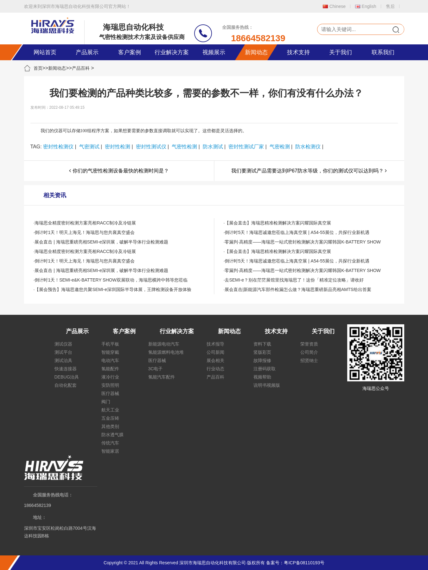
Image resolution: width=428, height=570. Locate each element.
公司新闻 (215, 352)
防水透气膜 (112, 434)
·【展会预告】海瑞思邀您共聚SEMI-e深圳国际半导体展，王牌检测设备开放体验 (113, 289)
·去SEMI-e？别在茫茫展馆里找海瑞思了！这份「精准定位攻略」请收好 (294, 279)
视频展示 (213, 52)
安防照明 (110, 385)
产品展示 (87, 52)
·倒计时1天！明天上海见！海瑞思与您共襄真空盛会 (84, 232)
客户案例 (129, 52)
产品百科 (81, 68)
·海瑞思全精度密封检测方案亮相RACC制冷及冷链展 (85, 222)
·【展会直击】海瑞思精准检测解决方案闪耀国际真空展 (277, 222)
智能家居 (110, 451)
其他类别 (110, 426)
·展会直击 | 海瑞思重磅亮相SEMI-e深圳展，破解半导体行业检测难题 (101, 241)
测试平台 (63, 352)
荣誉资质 (309, 344)
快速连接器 (65, 368)
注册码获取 (264, 368)
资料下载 (262, 344)
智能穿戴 (110, 352)
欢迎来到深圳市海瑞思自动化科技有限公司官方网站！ (77, 6)
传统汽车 (110, 442)
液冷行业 (110, 376)
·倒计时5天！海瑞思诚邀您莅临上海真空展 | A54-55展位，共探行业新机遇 (296, 232)
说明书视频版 (266, 385)
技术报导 (215, 344)
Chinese (337, 6)
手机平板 (110, 344)
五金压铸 (110, 418)
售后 (390, 6)
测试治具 (63, 360)
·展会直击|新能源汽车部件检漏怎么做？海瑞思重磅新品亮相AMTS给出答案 (297, 289)
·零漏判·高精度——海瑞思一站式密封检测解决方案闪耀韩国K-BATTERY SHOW (302, 241)
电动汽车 (110, 360)
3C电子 (155, 368)
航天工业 (110, 409)
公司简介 (309, 352)
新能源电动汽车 (163, 344)
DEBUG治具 (66, 376)
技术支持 (298, 52)
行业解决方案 (172, 52)
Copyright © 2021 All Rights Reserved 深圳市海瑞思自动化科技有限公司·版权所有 (184, 562)
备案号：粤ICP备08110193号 (295, 562)
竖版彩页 (262, 352)
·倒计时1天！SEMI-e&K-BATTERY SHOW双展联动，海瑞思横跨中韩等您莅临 (111, 279)
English (369, 6)
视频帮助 (262, 376)
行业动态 (215, 368)
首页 (38, 68)
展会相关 (215, 360)
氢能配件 (110, 368)
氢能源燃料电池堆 (166, 352)
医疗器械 (110, 393)
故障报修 (262, 360)
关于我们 (340, 52)
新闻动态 (256, 52)
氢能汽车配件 (161, 376)
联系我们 (383, 52)
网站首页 (45, 52)
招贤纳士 (309, 360)
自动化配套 (65, 385)
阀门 (105, 401)
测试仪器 (63, 344)
